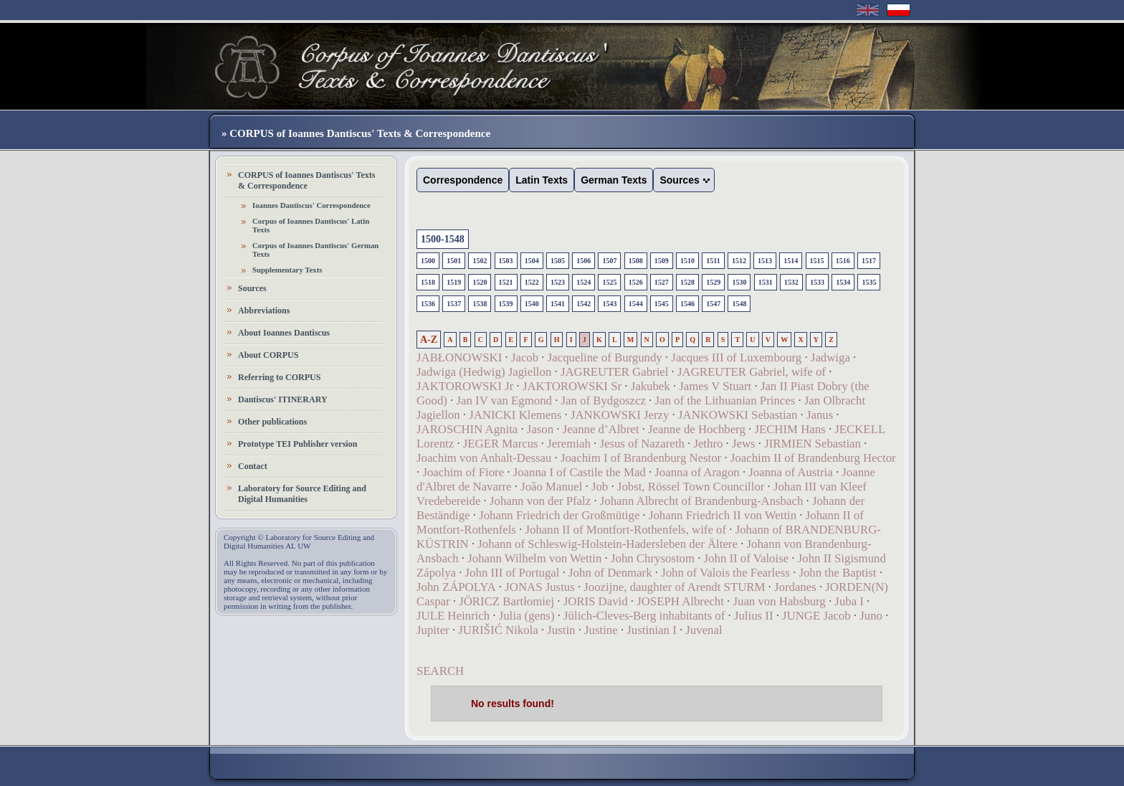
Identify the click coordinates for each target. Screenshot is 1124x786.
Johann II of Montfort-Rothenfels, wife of (625, 529)
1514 (791, 261)
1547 (713, 304)
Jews (744, 443)
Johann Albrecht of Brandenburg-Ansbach (702, 501)
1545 (661, 304)
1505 (558, 261)
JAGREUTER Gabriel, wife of (751, 372)
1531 (765, 282)
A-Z (428, 339)
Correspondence (463, 180)
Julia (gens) (527, 615)
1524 (583, 282)
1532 (791, 282)
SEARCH (440, 671)
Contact (252, 466)
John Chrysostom (653, 558)
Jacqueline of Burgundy (605, 357)
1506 (583, 261)
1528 (687, 282)
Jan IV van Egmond (503, 400)
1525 (609, 282)
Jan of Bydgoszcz (603, 400)
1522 (532, 282)
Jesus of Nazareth (641, 443)
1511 (713, 261)
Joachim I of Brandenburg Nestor (641, 458)
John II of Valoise (746, 558)
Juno (870, 615)
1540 (532, 304)
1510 (687, 261)
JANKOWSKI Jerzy (620, 415)
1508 (636, 261)
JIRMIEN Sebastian (812, 443)
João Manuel (551, 486)
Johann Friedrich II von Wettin (722, 515)
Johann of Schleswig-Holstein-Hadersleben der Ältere (607, 544)
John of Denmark (610, 572)
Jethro (708, 443)
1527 (661, 282)
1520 (479, 282)
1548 (739, 304)
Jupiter (432, 630)
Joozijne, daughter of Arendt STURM (674, 587)
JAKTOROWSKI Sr (572, 386)
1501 (454, 261)
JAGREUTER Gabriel (615, 372)
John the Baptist (837, 572)
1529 (713, 282)
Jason (540, 429)
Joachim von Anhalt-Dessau (483, 458)
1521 (506, 282)
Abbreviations (264, 311)
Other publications (272, 422)
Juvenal (703, 630)
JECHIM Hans (789, 429)
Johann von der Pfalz (540, 501)
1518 (428, 282)
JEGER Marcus (500, 443)
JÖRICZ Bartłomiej (506, 601)
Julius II (753, 615)
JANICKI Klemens (515, 415)
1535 (869, 282)
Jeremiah (569, 443)
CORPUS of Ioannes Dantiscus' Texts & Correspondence (306, 180)
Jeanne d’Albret (601, 429)
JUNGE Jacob (816, 615)
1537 (454, 304)
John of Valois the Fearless (725, 572)
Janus (819, 415)
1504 (532, 261)
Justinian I (651, 630)
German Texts (614, 180)
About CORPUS (268, 355)
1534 (843, 282)
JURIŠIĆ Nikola (498, 630)
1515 (817, 261)
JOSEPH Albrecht (680, 601)
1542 (583, 304)
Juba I (849, 601)
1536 (428, 304)
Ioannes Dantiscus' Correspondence (311, 205)
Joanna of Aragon (696, 472)
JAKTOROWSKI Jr (464, 386)
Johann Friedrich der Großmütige (559, 515)
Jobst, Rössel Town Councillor (691, 486)
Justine (601, 630)
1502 (479, 261)
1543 (609, 304)
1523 (558, 282)
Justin (561, 630)
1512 (739, 261)
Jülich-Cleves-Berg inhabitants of (644, 615)
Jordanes (795, 587)
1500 (428, 261)
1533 (817, 282)
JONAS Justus (539, 587)
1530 (739, 282)
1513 (765, 261)
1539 (506, 304)
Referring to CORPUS (279, 377)
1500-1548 (443, 239)
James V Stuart (715, 386)
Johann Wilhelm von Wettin (534, 558)
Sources (252, 288)
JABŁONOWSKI (459, 357)
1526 (636, 282)
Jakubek (650, 386)
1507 (609, 261)
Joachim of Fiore (463, 472)
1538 (479, 304)
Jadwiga (830, 357)
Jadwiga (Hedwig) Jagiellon (483, 372)
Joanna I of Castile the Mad (579, 472)
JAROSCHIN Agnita (467, 429)
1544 (636, 304)
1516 (843, 261)
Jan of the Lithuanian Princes (725, 400)
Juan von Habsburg (779, 601)
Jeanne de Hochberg (697, 429)
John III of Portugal (512, 572)
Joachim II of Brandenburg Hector (813, 458)
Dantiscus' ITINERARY (283, 399)
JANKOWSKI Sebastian (737, 415)
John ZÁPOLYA (456, 587)
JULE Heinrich (453, 615)
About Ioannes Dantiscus (284, 333)
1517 (869, 261)
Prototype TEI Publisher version (297, 444)
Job (599, 486)
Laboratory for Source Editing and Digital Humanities (302, 493)
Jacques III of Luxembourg (736, 357)
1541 (558, 304)
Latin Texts (541, 180)
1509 (661, 261)
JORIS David (595, 601)
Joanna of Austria (790, 472)
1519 (454, 282)
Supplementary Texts (287, 269)
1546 (687, 304)
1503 (506, 261)
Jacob (524, 357)
